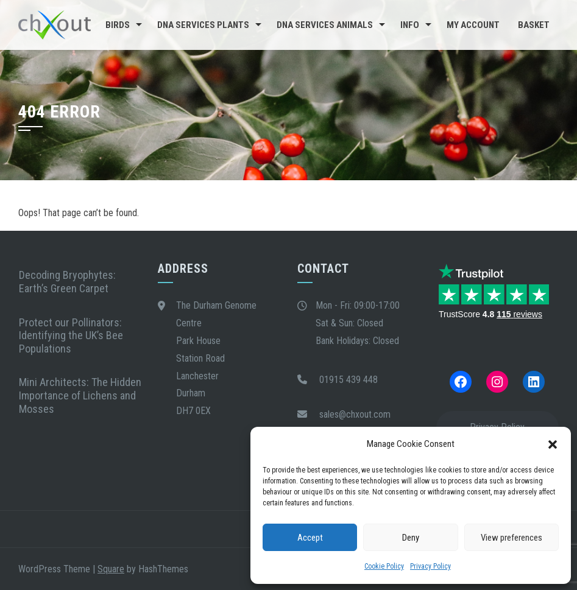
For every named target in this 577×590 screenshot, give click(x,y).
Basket (534, 24)
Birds (117, 24)
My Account (473, 24)
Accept (310, 537)
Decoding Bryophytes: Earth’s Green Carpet (67, 282)
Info (409, 24)
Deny (410, 537)
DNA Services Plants (203, 24)
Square (110, 569)
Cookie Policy (384, 566)
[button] (553, 444)
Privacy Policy (430, 566)
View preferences (511, 537)
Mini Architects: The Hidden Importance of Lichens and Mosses (80, 395)
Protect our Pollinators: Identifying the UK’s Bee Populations (71, 335)
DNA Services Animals (325, 24)
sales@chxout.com (355, 414)
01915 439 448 (348, 379)
